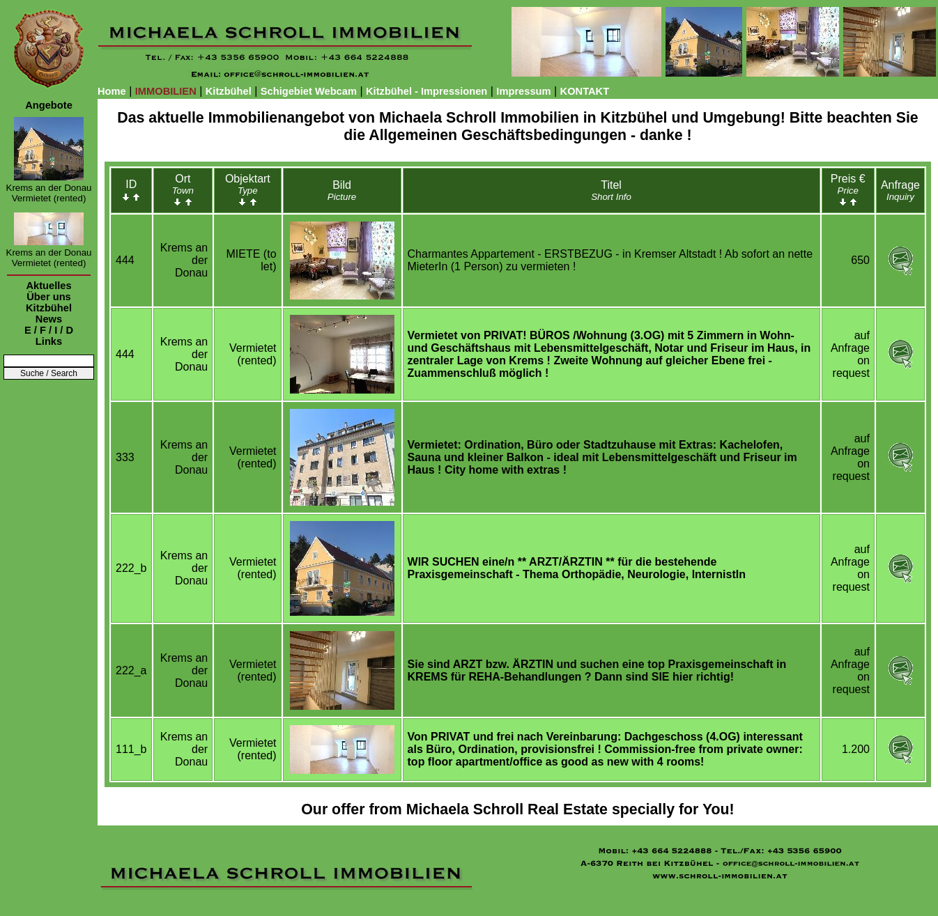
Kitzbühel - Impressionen (426, 91)
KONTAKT (585, 91)
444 (125, 260)
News (49, 319)
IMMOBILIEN (166, 91)
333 (125, 457)
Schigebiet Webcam (309, 91)
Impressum (523, 91)
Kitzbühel (229, 91)
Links (49, 341)
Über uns (48, 296)
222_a (131, 670)
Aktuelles (48, 285)
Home (112, 91)
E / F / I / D (48, 330)
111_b (131, 749)
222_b (131, 568)
